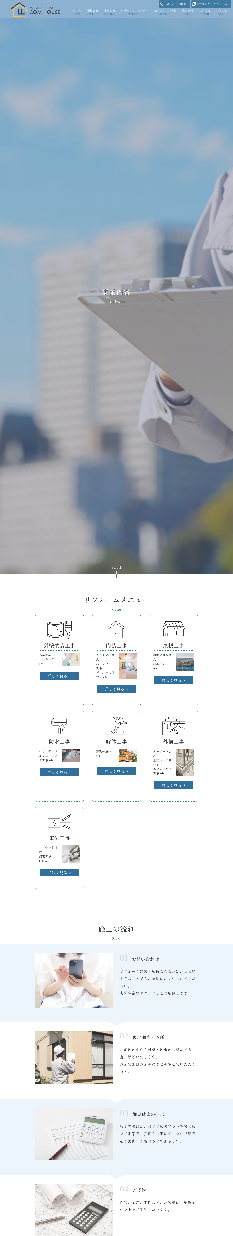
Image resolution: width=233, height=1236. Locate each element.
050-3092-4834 (176, 4)
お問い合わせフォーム (212, 4)
